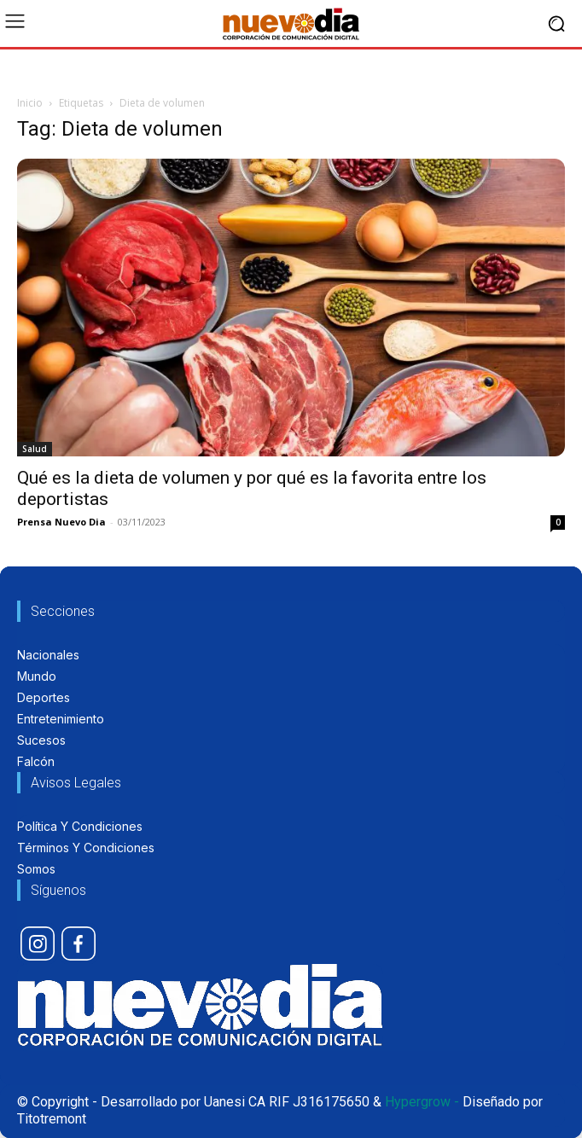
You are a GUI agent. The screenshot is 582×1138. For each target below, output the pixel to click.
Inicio (30, 103)
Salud (34, 449)
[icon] (37, 943)
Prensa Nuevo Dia (61, 521)
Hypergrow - (422, 1102)
